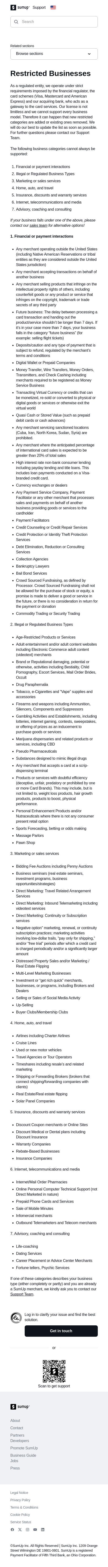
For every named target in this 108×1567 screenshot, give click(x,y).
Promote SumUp (24, 1448)
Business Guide (23, 1455)
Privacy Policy (20, 1500)
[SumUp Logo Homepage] (21, 7)
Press (15, 1468)
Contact (16, 1428)
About (15, 1421)
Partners (17, 1435)
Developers (19, 1441)
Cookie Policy (20, 1515)
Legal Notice (19, 1493)
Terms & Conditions (24, 1507)
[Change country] (53, 7)
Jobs (14, 1461)
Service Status (20, 1522)
